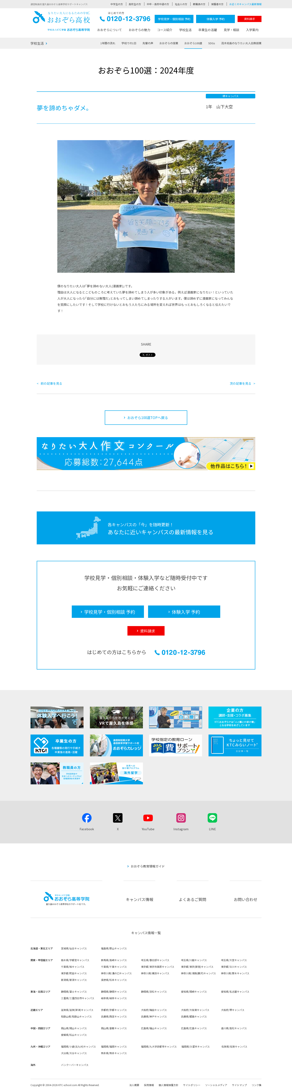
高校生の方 (135, 4)
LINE (212, 829)
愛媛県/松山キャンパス (74, 1034)
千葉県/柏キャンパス (72, 966)
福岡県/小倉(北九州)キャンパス (78, 1046)
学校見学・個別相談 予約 (174, 19)
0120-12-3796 (125, 20)
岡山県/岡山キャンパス (74, 1028)
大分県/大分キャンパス (74, 1053)
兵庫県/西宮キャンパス (114, 1016)
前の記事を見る (51, 383)
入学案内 (252, 30)
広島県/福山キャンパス (154, 1028)
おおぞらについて (109, 30)
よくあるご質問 (192, 899)
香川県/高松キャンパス (234, 1028)
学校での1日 (128, 43)
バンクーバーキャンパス (74, 1065)
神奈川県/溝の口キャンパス (116, 973)
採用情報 (149, 1085)
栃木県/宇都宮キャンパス (75, 960)
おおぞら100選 (193, 43)
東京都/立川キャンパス (234, 966)
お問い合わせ (245, 899)
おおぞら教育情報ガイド (148, 866)
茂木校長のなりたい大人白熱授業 (241, 43)
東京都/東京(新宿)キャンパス (197, 966)
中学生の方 (117, 4)
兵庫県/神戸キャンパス (154, 1016)
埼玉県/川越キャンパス (194, 960)
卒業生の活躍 (207, 30)
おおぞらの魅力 (139, 30)
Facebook (87, 829)
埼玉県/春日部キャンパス (155, 960)
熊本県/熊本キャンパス (114, 1053)
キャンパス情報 (139, 899)
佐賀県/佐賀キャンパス (234, 1046)
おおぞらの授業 (168, 43)
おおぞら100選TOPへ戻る (147, 417)
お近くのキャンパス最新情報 (245, 4)
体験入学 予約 (216, 19)
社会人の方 (181, 4)
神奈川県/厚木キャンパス (235, 973)
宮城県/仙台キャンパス (74, 948)
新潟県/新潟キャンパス (74, 980)
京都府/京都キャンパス (114, 1010)
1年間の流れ (107, 43)
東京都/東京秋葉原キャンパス (157, 966)
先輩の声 (147, 43)
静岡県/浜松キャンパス (154, 991)
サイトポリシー (191, 1085)
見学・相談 (231, 30)
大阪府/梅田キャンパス (154, 1010)
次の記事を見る (240, 383)
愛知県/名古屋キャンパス (235, 991)
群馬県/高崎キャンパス (114, 960)
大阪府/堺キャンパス (232, 1010)
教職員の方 (199, 4)
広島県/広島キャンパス (194, 1028)
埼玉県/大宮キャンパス (234, 960)
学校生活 (185, 30)
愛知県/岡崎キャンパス (194, 991)
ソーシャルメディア (216, 1085)
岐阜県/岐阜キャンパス (114, 998)
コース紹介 (164, 30)
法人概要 (134, 1085)
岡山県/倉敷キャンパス (114, 1028)
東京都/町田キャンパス (74, 973)
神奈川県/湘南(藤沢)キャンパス (198, 973)
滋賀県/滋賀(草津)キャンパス (77, 1010)
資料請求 (249, 19)
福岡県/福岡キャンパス (114, 1046)
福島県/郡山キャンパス (114, 948)
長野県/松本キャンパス (114, 980)
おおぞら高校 (61, 21)
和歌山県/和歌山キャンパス (76, 1016)
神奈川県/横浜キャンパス (155, 973)
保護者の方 (217, 4)
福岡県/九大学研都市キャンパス (159, 1046)
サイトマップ (239, 1085)
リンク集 (256, 1085)
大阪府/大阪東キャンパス (195, 1010)
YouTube (148, 829)
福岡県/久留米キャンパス (195, 1046)
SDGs (211, 43)
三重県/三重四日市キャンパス (77, 998)
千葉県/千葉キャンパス (114, 966)
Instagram (180, 829)
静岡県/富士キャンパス (74, 991)
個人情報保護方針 (168, 1085)
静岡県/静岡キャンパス (114, 991)
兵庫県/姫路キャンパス (194, 1016)
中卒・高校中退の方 (158, 4)
